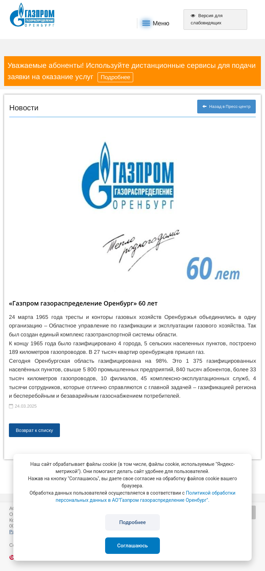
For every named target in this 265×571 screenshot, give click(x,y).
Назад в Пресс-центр (226, 106)
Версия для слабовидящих (207, 19)
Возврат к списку (34, 430)
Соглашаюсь (132, 546)
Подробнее (115, 77)
